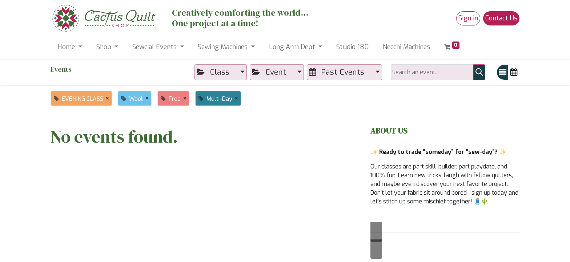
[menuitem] (352, 47)
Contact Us (501, 18)
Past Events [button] (337, 72)
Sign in (468, 18)
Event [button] (270, 72)
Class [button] (214, 72)
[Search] (479, 72)
